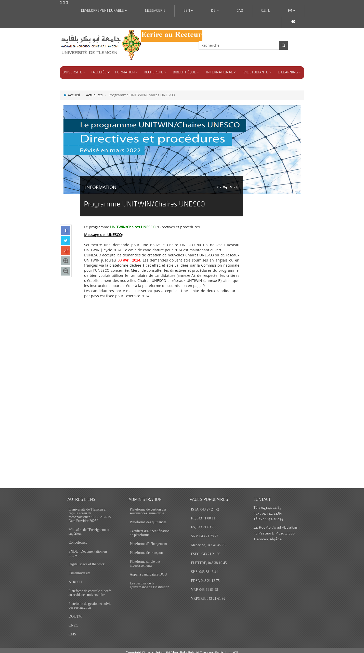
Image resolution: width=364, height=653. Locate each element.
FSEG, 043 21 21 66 (205, 549)
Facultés (100, 72)
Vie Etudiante (257, 72)
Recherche (155, 72)
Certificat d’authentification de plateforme (150, 528)
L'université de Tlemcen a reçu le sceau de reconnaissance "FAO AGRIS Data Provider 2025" (90, 510)
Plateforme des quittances (148, 517)
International (221, 72)
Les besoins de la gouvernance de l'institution (149, 580)
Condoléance (78, 537)
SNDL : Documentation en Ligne (88, 548)
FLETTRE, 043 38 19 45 (209, 558)
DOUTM (75, 611)
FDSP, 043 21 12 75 (205, 576)
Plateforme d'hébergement (148, 539)
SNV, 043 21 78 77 (204, 531)
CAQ (240, 11)
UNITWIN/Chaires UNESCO (132, 221)
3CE (235, 648)
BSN (188, 11)
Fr (291, 11)
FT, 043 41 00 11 (203, 513)
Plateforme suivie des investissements (145, 558)
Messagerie (155, 11)
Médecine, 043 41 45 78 (208, 540)
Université (73, 72)
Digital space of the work (87, 559)
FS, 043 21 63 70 (203, 522)
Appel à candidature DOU (148, 569)
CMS (72, 629)
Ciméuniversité (79, 568)
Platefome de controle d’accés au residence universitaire (90, 588)
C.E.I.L (265, 11)
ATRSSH (75, 577)
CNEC (73, 620)
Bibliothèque (186, 72)
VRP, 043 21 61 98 (204, 584)
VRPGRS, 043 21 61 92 (208, 593)
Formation (126, 72)
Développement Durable (104, 11)
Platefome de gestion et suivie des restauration (90, 600)
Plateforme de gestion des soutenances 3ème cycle (148, 506)
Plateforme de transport (146, 548)
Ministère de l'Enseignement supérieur (89, 526)
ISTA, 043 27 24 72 (205, 504)
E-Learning (289, 72)
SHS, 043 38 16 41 (204, 567)
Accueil (71, 89)
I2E (215, 11)
